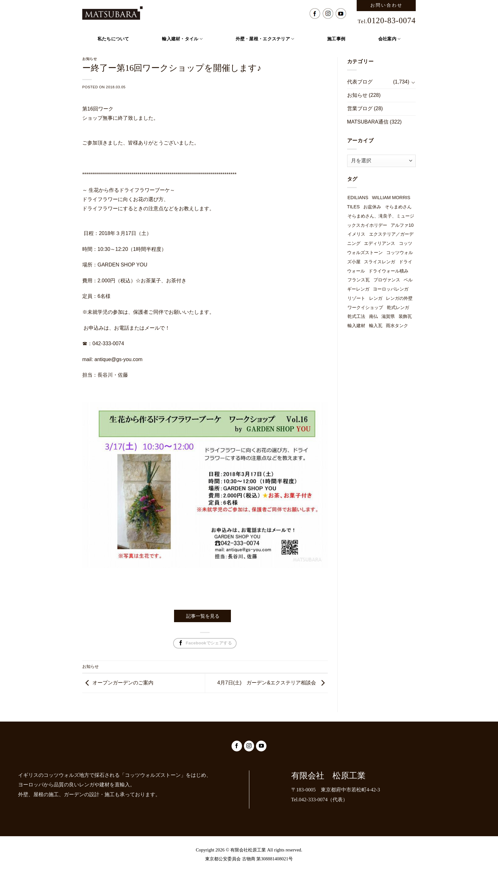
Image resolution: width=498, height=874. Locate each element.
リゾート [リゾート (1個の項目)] (356, 298)
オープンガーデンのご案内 (122, 682)
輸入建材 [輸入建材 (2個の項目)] (356, 325)
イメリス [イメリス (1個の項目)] (356, 234)
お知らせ (90, 666)
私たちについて (113, 39)
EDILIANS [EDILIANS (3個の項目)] (357, 197)
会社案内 (389, 39)
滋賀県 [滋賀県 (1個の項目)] (388, 316)
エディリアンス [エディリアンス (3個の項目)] (379, 243)
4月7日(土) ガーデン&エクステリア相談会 (266, 682)
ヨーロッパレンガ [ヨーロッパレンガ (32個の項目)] (390, 289)
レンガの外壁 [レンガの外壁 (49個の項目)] (399, 298)
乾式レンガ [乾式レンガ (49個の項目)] (398, 307)
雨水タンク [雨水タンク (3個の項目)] (397, 325)
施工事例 (336, 39)
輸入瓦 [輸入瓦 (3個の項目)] (375, 325)
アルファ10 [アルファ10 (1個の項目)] (402, 225)
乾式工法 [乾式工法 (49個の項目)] (356, 316)
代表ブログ (360, 81)
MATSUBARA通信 (367, 121)
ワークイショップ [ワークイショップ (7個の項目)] (365, 307)
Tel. (387, 21)
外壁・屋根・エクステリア (265, 39)
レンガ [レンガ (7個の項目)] (375, 298)
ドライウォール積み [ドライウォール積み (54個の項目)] (388, 270)
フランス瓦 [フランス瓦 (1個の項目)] (358, 279)
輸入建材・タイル (182, 39)
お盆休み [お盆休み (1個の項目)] (372, 206)
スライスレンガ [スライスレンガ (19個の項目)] (379, 261)
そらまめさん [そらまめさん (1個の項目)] (398, 206)
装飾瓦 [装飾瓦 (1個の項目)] (405, 316)
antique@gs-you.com (118, 359)
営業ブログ (360, 108)
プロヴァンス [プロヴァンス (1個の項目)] (387, 279)
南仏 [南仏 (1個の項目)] (373, 316)
